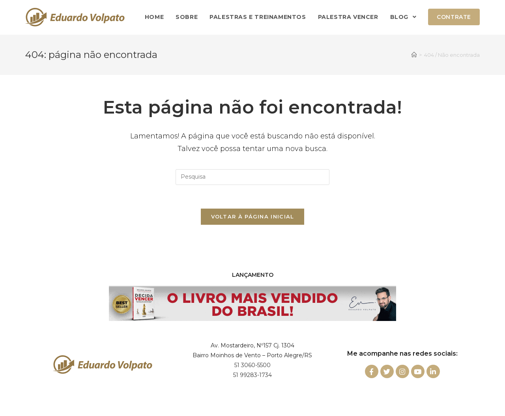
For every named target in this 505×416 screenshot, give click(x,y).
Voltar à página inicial (252, 216)
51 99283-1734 (252, 375)
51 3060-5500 (252, 365)
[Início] (414, 55)
